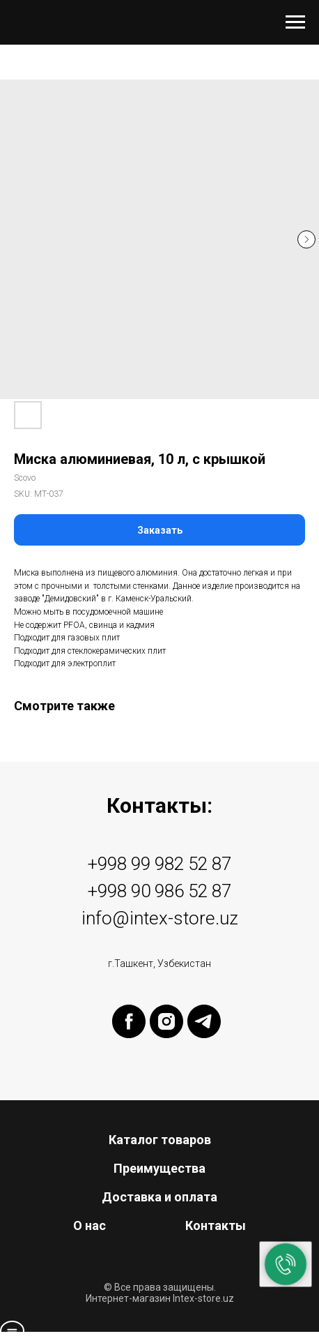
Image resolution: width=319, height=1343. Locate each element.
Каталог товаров (160, 1139)
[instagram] (166, 1034)
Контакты (215, 1225)
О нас (89, 1225)
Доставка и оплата (159, 1197)
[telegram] (204, 1034)
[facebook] (129, 1034)
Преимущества (159, 1168)
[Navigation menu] (295, 22)
